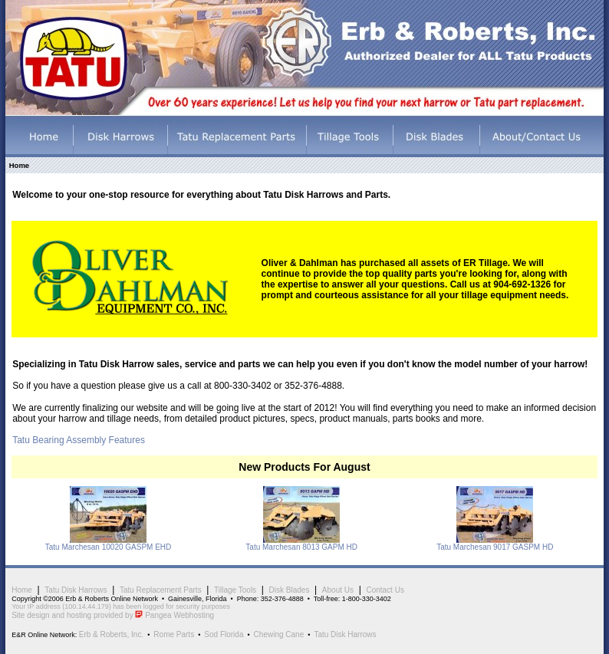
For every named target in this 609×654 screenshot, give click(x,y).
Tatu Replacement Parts (161, 590)
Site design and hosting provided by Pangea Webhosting (113, 615)
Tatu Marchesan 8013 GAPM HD (301, 547)
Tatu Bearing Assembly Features (78, 440)
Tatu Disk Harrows (75, 590)
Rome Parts (173, 634)
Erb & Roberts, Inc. (111, 634)
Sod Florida (223, 634)
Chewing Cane (279, 634)
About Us (338, 590)
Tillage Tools (235, 590)
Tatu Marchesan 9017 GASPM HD (494, 547)
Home (22, 590)
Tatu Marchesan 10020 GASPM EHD (108, 547)
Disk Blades (289, 590)
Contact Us (384, 590)
